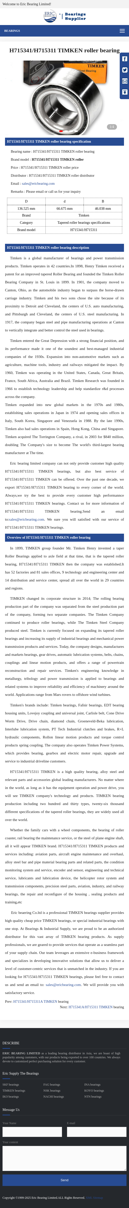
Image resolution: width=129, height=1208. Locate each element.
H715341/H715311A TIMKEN (35, 1001)
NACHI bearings (53, 1096)
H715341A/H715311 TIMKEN (90, 1007)
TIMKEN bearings (14, 1090)
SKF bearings (11, 1084)
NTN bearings (92, 1096)
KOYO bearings (94, 1090)
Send (64, 1180)
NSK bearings (51, 1090)
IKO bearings (11, 1096)
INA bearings (92, 1084)
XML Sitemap (94, 1197)
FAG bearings (51, 1084)
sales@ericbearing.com (38, 183)
